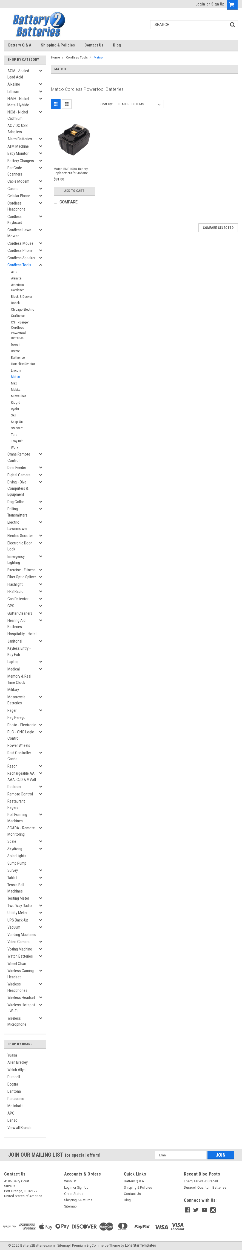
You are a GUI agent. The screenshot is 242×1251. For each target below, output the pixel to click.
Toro (14, 435)
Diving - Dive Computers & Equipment (18, 488)
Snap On (17, 422)
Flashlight (15, 584)
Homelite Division (23, 364)
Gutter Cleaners (19, 613)
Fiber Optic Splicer (21, 577)
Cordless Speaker (21, 257)
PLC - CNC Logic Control (20, 735)
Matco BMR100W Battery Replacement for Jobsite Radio (71, 171)
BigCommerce (98, 1245)
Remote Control (20, 794)
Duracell (13, 1076)
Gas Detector (18, 598)
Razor (12, 766)
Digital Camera (18, 475)
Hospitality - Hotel (21, 633)
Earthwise (18, 357)
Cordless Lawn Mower (19, 233)
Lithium (13, 91)
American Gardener (17, 287)
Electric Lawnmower (17, 525)
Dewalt (16, 345)
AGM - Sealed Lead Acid (18, 74)
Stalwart (17, 428)
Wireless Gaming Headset (20, 973)
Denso (12, 1120)
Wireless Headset (21, 997)
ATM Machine (18, 146)
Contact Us (93, 45)
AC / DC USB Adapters (17, 128)
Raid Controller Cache (19, 756)
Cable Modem (18, 181)
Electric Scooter (20, 535)
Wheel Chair (16, 963)
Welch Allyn (16, 1069)
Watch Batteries (20, 956)
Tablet (12, 877)
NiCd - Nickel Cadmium (17, 115)
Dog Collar (15, 501)
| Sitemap (63, 1245)
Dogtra (12, 1084)
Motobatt (15, 1105)
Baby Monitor (18, 153)
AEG (14, 272)
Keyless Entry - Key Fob (19, 651)
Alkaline (13, 84)
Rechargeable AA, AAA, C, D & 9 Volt (21, 776)
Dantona (14, 1091)
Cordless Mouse (20, 243)
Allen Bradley (17, 1062)
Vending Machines (21, 934)
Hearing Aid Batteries (16, 623)
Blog (117, 45)
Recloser (14, 786)
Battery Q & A (19, 45)
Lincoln (16, 370)
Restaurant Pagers (16, 804)
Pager (11, 710)
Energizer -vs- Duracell (201, 1181)
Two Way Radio (19, 905)
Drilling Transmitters (17, 512)
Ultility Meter (17, 912)
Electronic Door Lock (19, 546)
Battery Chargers (20, 160)
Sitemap (70, 1206)
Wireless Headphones (17, 987)
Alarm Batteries (19, 138)
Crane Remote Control (18, 457)
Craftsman (18, 316)
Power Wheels (18, 745)
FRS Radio (15, 591)
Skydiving (14, 848)
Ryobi (15, 409)
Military (13, 689)
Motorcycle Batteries (16, 700)
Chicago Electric (22, 309)
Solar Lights (16, 855)
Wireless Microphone (16, 1021)
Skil (13, 415)
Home (55, 57)
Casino (13, 188)
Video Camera (18, 941)
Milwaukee (18, 396)
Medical (13, 669)
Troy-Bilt (17, 441)
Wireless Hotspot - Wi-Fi (21, 1008)
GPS (10, 605)
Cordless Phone (20, 250)
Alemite (16, 278)
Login (200, 4)
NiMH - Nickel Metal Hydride (18, 101)
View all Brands (19, 1127)
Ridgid (15, 402)
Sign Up (217, 4)
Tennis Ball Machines (15, 888)
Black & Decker (21, 296)
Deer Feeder (16, 467)
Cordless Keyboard (14, 219)
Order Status (73, 1194)
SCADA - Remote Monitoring (21, 831)
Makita (16, 389)
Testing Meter (18, 898)
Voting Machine (19, 949)
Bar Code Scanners (14, 171)
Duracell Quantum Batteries (205, 1187)
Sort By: (107, 104)
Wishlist (70, 1181)
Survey (12, 870)
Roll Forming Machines (17, 817)
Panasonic (15, 1098)
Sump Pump (16, 863)
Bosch (15, 303)
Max (14, 383)
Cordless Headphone (16, 206)
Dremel (16, 351)
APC (11, 1113)
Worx (14, 447)
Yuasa (12, 1055)
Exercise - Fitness (21, 569)
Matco (15, 377)
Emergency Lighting (16, 559)
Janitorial (14, 641)
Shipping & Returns (78, 1200)
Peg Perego (16, 717)
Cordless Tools (19, 265)
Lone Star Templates (140, 1245)
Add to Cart (74, 191)
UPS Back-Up (17, 920)
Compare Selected (218, 228)
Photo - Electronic (21, 724)
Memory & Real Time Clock (19, 679)
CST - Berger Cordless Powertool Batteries (20, 330)
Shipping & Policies (58, 45)
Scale (11, 841)
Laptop (13, 661)
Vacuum (13, 927)
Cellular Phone (18, 195)
